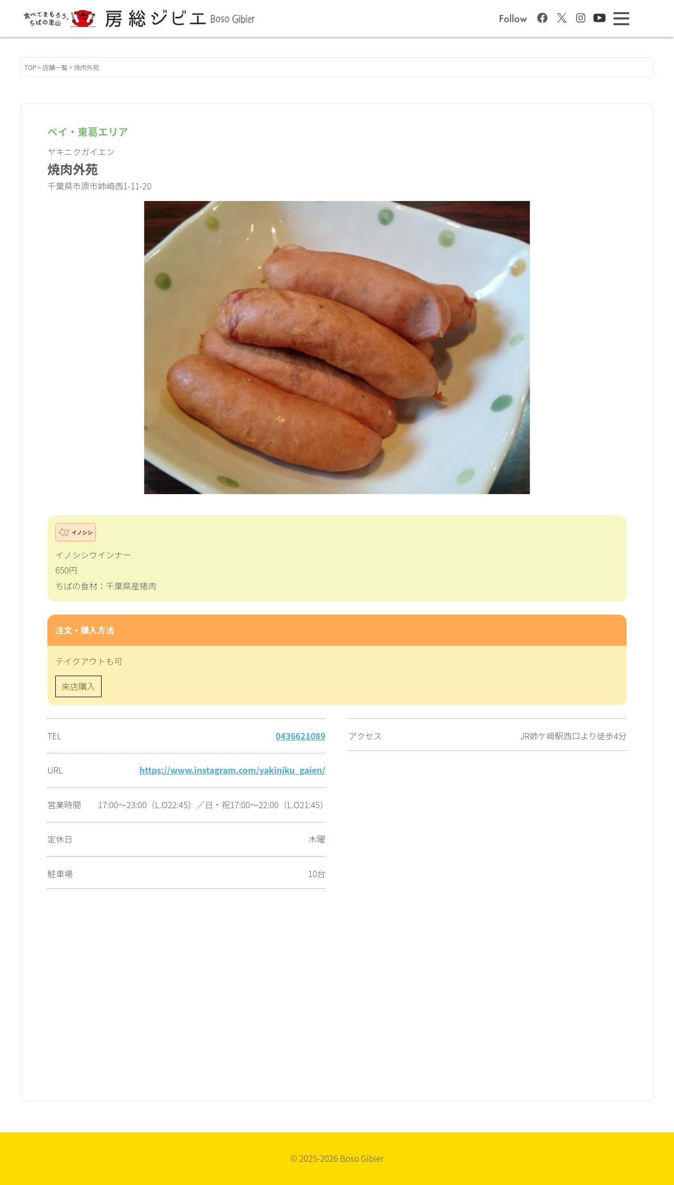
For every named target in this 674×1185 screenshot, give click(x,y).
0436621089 (300, 735)
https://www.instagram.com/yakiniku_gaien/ (232, 770)
